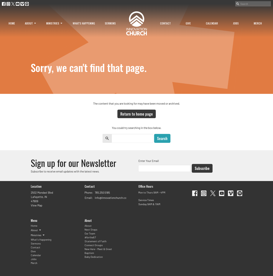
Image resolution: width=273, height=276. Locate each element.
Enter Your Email (148, 160)
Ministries (54, 23)
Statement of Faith (95, 241)
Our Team (90, 233)
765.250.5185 (102, 192)
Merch (258, 23)
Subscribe (202, 168)
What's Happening (84, 23)
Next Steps (91, 229)
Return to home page (136, 114)
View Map (36, 205)
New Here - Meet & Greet (98, 249)
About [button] (36, 230)
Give (188, 23)
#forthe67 (90, 237)
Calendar (212, 23)
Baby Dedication (94, 256)
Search (162, 138)
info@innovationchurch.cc (110, 197)
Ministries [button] (38, 235)
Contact (165, 23)
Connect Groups (94, 245)
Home (12, 23)
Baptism (89, 252)
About (31, 23)
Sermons (110, 23)
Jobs (236, 23)
